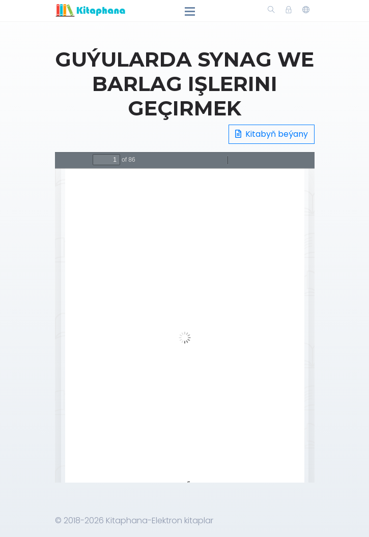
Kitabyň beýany (271, 134)
